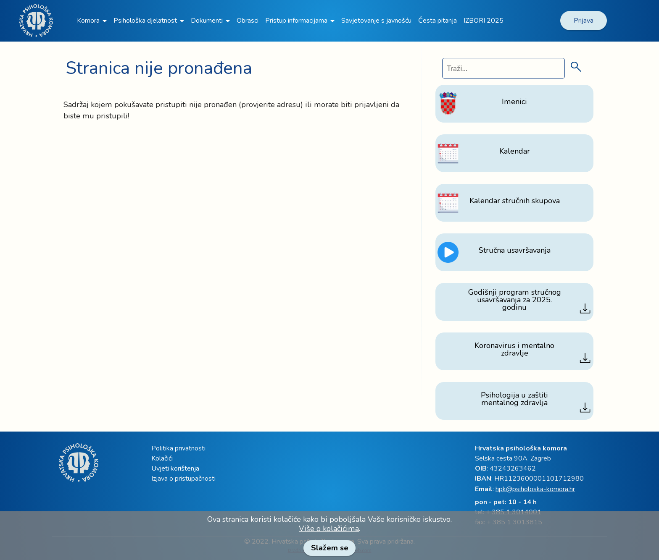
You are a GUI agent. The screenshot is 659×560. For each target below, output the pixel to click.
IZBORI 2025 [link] (483, 20)
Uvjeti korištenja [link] (175, 468)
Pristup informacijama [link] (296, 20)
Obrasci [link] (247, 20)
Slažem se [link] (329, 548)
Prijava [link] (583, 20)
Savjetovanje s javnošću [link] (376, 20)
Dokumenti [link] (207, 20)
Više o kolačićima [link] (329, 528)
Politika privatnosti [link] (178, 448)
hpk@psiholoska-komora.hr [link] (535, 489)
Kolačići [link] (162, 458)
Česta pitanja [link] (437, 20)
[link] (655, 7)
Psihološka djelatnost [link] (145, 20)
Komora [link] (88, 20)
